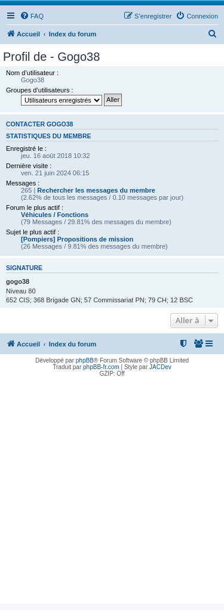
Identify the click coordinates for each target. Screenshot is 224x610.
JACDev (160, 367)
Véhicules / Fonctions (54, 214)
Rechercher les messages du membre (96, 190)
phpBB (85, 360)
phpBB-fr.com (101, 367)
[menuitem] (32, 16)
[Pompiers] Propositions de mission (77, 239)
